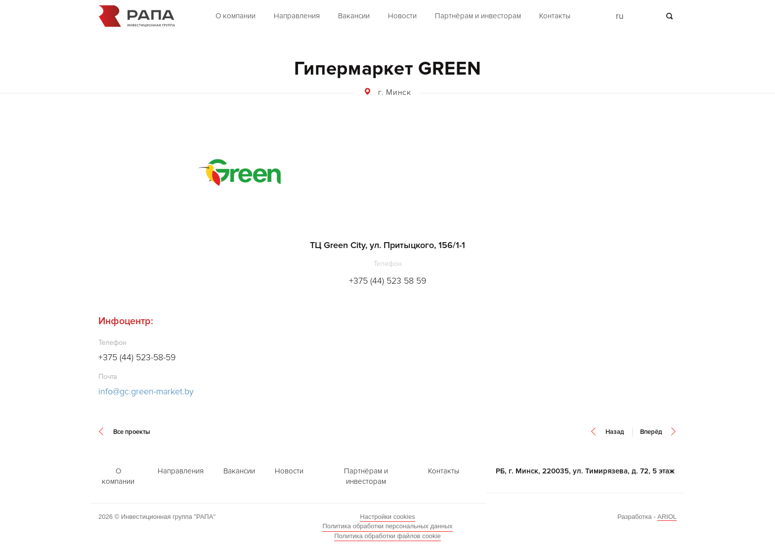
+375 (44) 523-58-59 (137, 357)
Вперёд (651, 432)
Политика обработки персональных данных (387, 526)
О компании (235, 15)
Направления (297, 15)
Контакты (554, 15)
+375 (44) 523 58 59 (388, 280)
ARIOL (667, 516)
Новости (402, 15)
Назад (614, 432)
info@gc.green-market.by (146, 391)
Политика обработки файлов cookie (387, 536)
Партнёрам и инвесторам (478, 15)
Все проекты (131, 432)
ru (620, 15)
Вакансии (354, 15)
